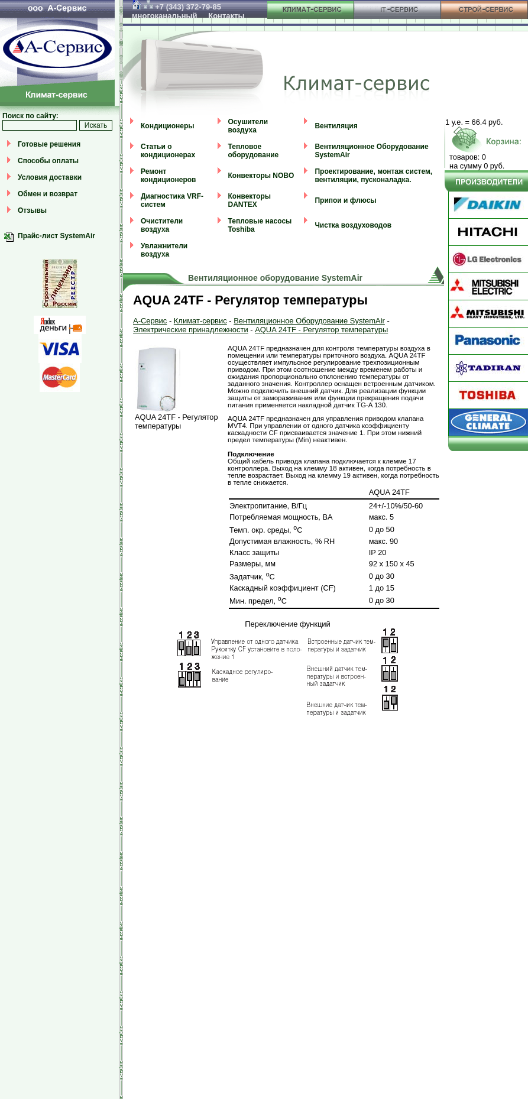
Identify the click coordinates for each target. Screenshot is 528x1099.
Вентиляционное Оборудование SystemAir (309, 320)
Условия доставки (50, 177)
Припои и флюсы (345, 200)
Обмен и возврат (47, 194)
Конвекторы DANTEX (249, 200)
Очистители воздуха (162, 225)
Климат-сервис (200, 320)
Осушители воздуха (248, 126)
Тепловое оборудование (253, 150)
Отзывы (32, 210)
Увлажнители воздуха (164, 250)
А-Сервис (150, 320)
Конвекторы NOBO (261, 175)
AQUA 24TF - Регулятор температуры (321, 329)
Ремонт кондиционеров (168, 175)
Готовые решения (49, 144)
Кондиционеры (167, 126)
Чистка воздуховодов (353, 225)
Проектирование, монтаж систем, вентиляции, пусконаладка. (373, 175)
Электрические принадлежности (190, 329)
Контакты (226, 15)
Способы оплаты (48, 161)
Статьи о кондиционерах (168, 150)
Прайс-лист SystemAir (56, 236)
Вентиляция (336, 126)
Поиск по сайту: (30, 116)
